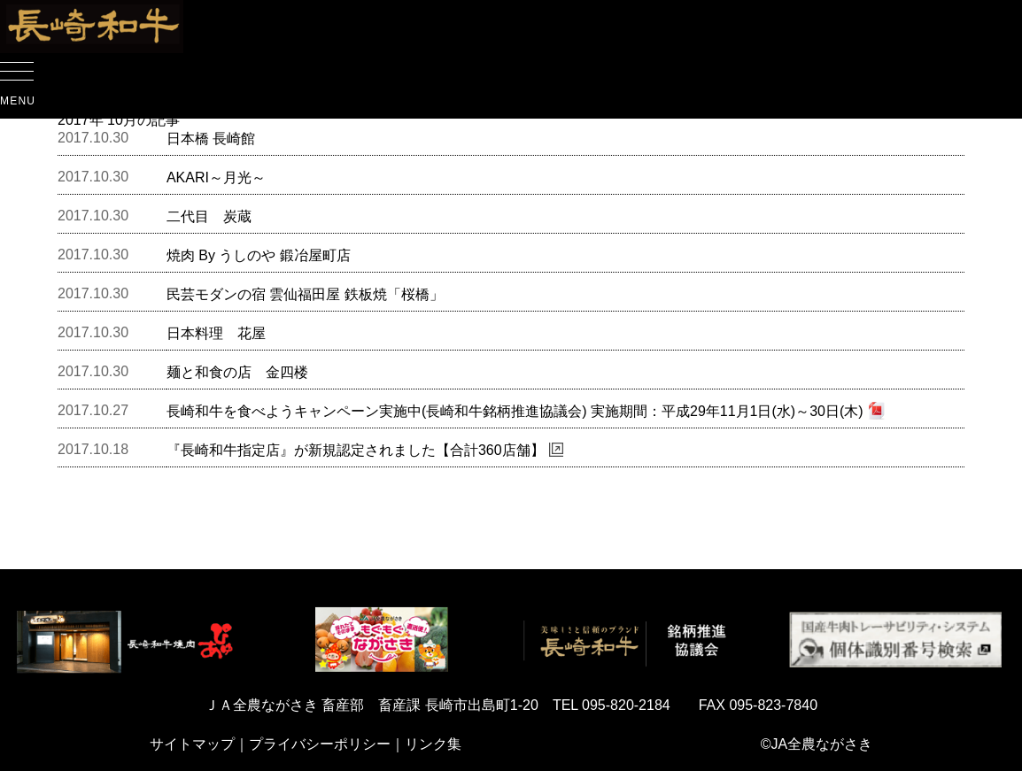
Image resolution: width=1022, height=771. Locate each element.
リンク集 (433, 744)
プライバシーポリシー (320, 744)
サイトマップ (192, 744)
